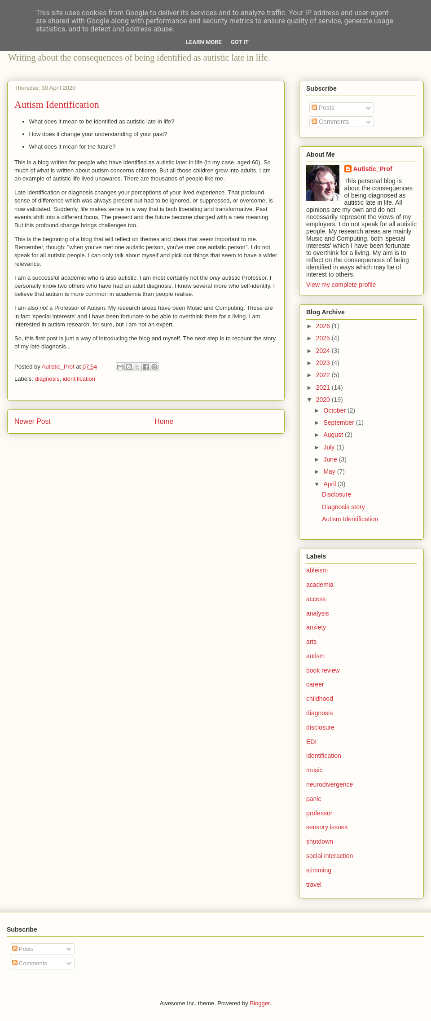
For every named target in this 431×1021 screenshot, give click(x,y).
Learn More (204, 42)
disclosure (320, 727)
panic (313, 798)
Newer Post (32, 421)
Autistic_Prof (372, 168)
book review (323, 670)
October (335, 410)
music (314, 770)
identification (79, 378)
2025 (324, 338)
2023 (324, 362)
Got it (240, 42)
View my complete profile (341, 284)
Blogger (259, 1003)
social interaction (329, 855)
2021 (324, 387)
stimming (318, 870)
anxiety (316, 627)
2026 (324, 326)
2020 (324, 399)
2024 (324, 350)
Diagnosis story (343, 506)
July (329, 447)
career (315, 684)
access (316, 599)
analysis (317, 613)
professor (319, 813)
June (331, 459)
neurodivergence (329, 784)
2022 (324, 374)
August (333, 434)
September (339, 422)
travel (313, 884)
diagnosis (47, 378)
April (330, 484)
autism (315, 656)
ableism (317, 570)
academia (320, 584)
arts (311, 641)
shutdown (319, 841)
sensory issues (327, 827)
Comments (330, 121)
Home (164, 421)
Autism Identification (350, 519)
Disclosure (336, 494)
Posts (323, 107)
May (330, 471)
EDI (311, 741)
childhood (319, 698)
